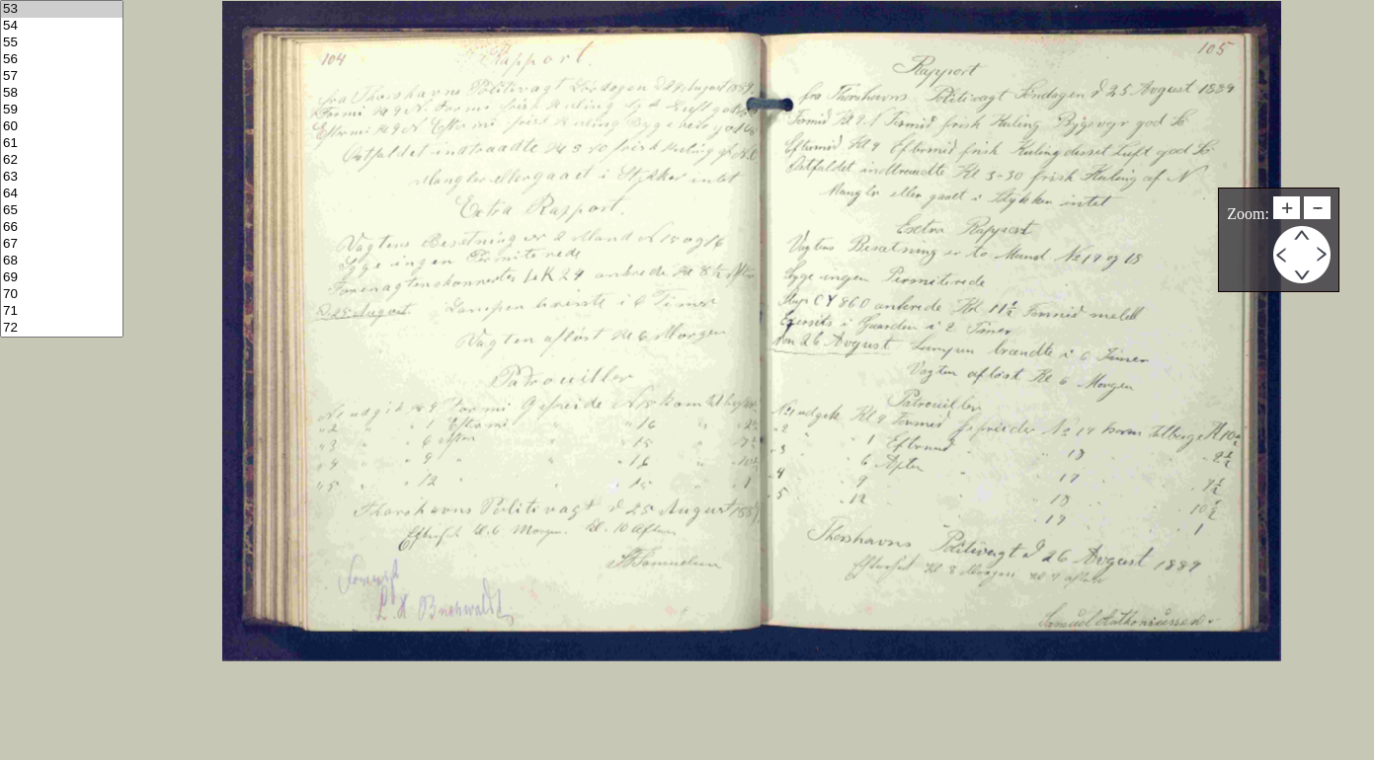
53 (61, 9)
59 (61, 110)
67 (61, 244)
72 (61, 328)
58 (61, 93)
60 (61, 126)
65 (61, 210)
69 (61, 277)
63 (61, 177)
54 (61, 26)
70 (61, 294)
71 (61, 311)
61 (61, 143)
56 (61, 59)
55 (61, 43)
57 (61, 76)
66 (61, 227)
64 (61, 194)
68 (61, 261)
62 (61, 160)
